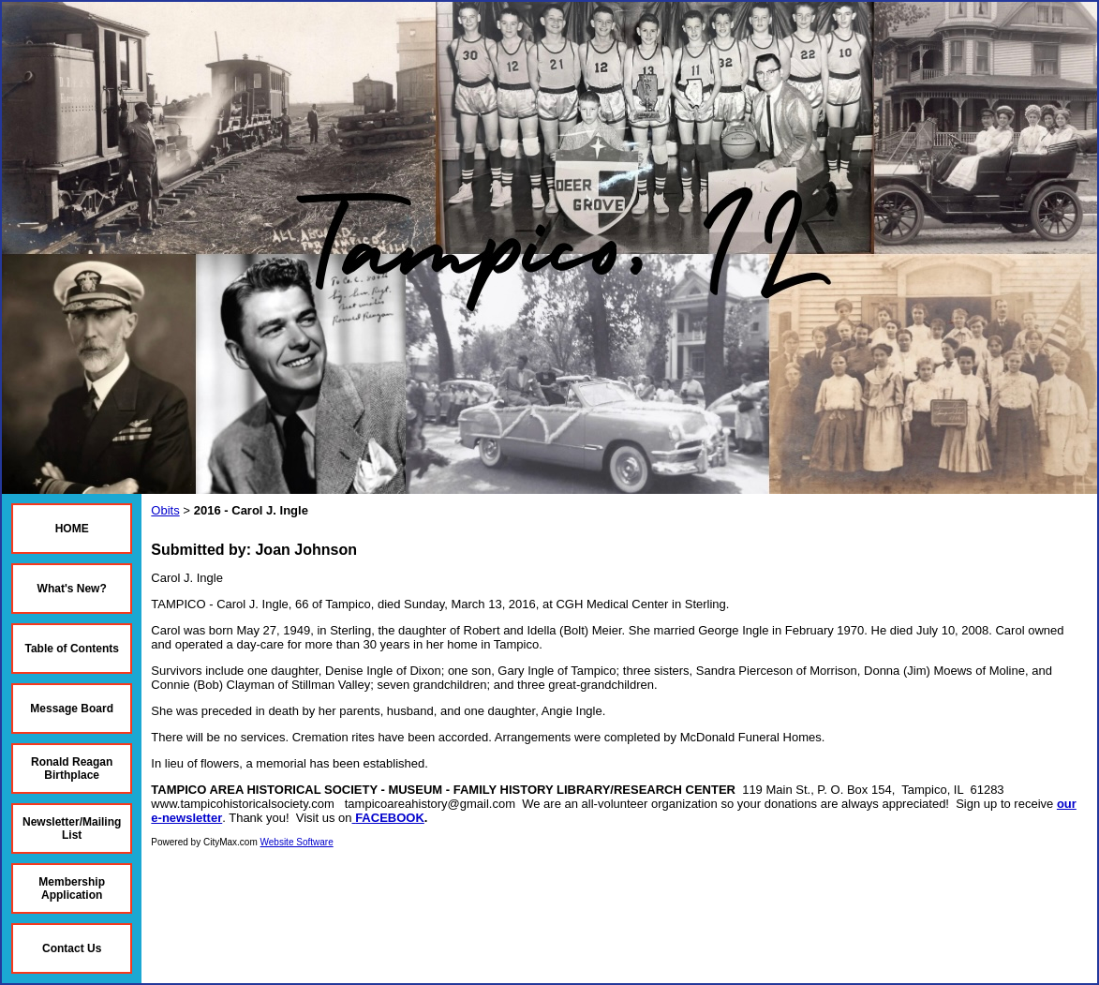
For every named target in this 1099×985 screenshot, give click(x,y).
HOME (72, 528)
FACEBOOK (389, 818)
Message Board (71, 708)
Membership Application (71, 888)
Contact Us (71, 948)
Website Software (297, 842)
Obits (165, 510)
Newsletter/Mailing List (71, 828)
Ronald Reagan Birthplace (71, 768)
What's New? (72, 588)
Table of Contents (71, 648)
